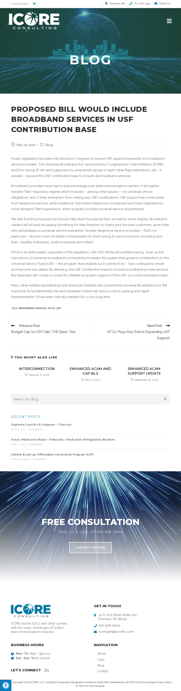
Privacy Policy (164, 682)
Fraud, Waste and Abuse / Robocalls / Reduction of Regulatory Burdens (63, 439)
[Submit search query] (165, 399)
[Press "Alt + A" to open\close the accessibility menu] (5, 685)
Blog (49, 145)
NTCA (51, 308)
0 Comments (35, 429)
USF (58, 308)
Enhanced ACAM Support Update (144, 371)
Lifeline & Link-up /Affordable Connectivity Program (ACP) (52, 454)
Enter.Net (102, 682)
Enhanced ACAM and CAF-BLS (90, 371)
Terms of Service (88, 685)
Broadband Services (33, 308)
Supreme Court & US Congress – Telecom (41, 424)
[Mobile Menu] (169, 21)
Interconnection (37, 369)
